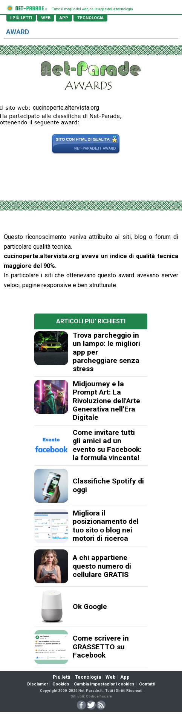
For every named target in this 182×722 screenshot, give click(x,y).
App (125, 677)
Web (111, 677)
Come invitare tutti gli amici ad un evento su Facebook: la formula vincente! (107, 445)
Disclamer (37, 684)
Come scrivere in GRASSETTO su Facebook (101, 646)
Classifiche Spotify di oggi (108, 485)
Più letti (61, 677)
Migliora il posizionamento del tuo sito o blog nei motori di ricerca (106, 526)
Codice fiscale (99, 696)
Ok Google (90, 606)
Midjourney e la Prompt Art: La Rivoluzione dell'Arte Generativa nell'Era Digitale (106, 400)
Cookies (60, 684)
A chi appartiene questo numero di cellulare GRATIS (102, 566)
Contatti (147, 684)
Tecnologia (88, 677)
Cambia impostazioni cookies (104, 684)
